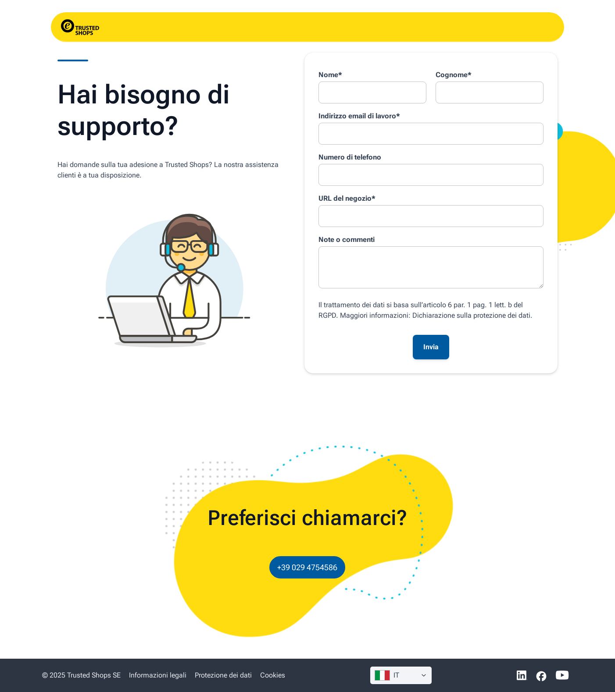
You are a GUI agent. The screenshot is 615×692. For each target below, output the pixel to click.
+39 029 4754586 (307, 567)
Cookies (272, 675)
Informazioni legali (158, 675)
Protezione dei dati (223, 675)
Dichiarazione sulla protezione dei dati (471, 315)
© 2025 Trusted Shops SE (81, 675)
